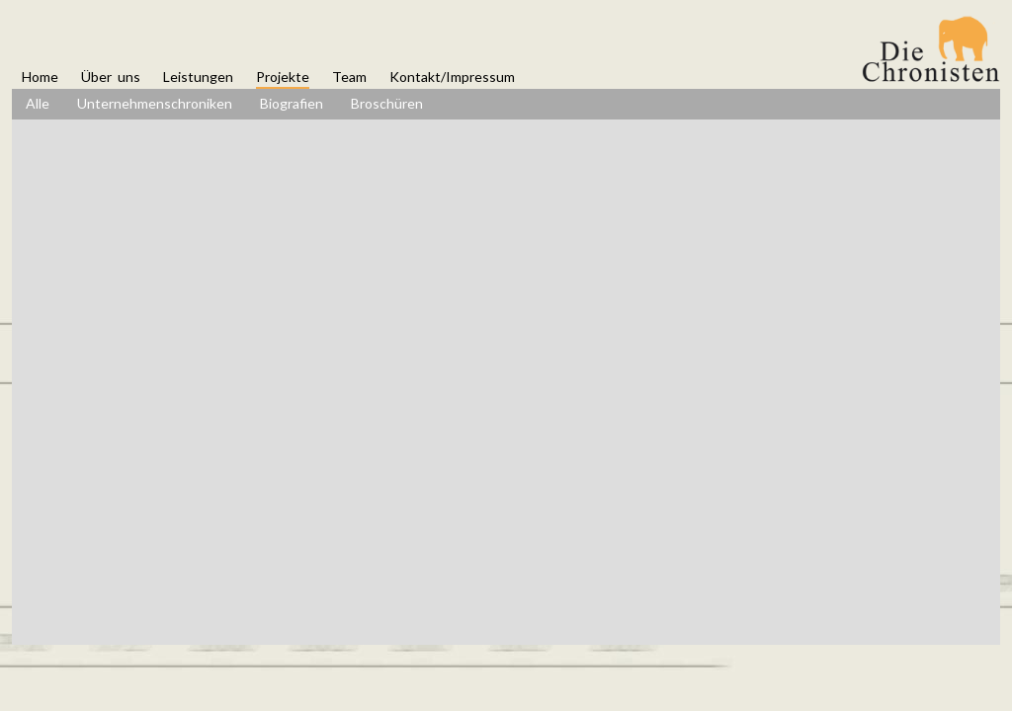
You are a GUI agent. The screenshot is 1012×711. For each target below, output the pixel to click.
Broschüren (387, 103)
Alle (37, 103)
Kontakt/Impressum (452, 76)
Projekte (282, 76)
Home (40, 76)
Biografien (291, 103)
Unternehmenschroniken (154, 103)
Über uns (110, 76)
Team (349, 76)
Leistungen (198, 76)
